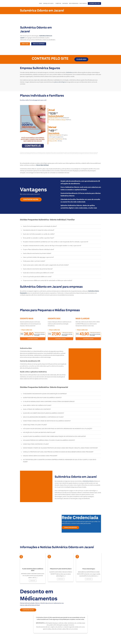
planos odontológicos (60, 82)
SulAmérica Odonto (88, 481)
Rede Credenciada (73, 3)
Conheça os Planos (48, 3)
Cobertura (58, 3)
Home (40, 3)
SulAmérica (69, 72)
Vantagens (65, 3)
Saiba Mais (32, 580)
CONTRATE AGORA (32, 339)
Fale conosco (83, 3)
